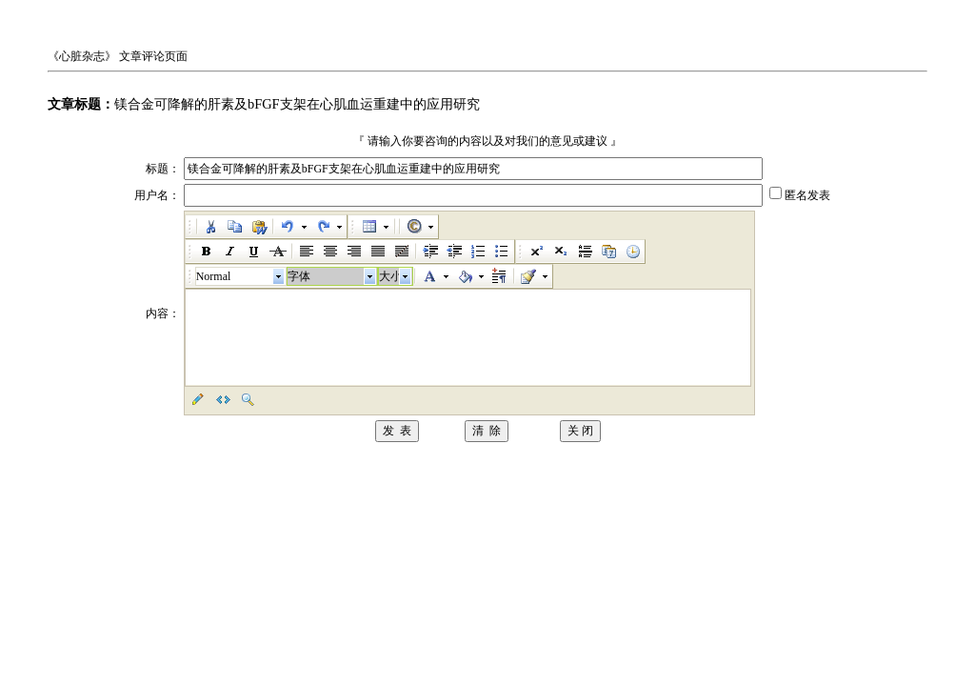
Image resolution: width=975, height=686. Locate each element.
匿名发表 (807, 195)
